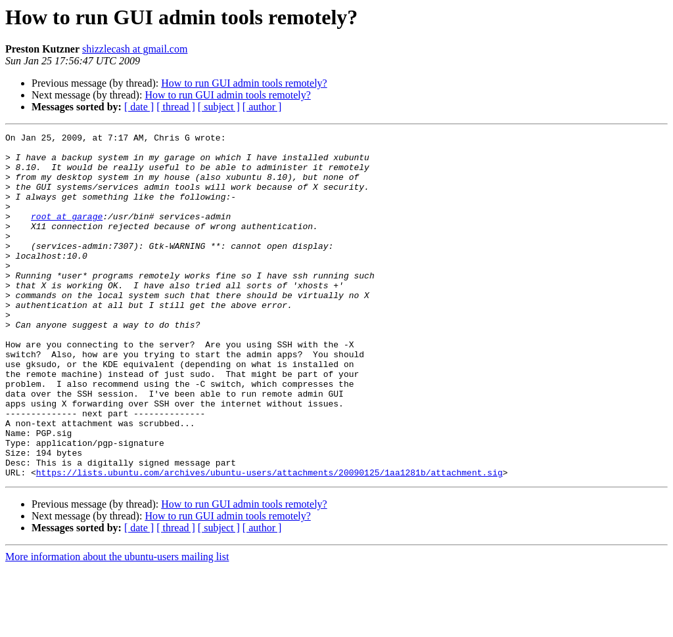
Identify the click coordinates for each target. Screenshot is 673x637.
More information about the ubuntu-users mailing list (117, 625)
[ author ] (262, 106)
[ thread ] (175, 106)
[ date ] (139, 106)
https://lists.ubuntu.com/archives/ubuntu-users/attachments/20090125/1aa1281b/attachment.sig (269, 541)
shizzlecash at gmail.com (134, 49)
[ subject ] (219, 106)
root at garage (67, 234)
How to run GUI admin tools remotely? (244, 83)
